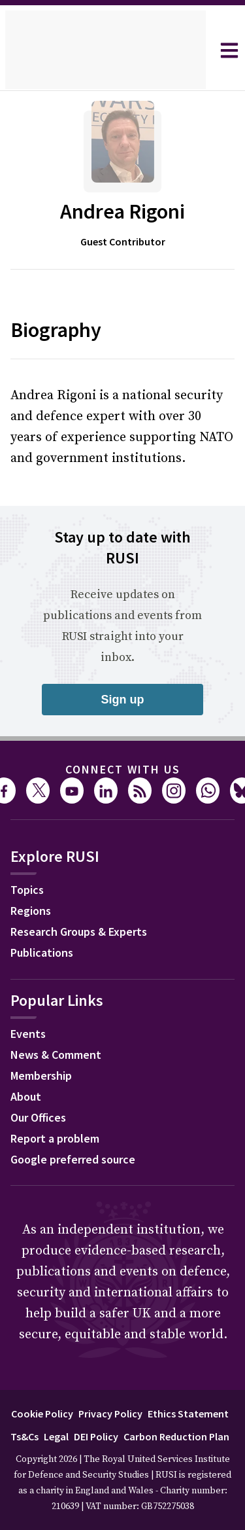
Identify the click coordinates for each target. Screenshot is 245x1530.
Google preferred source (72, 1159)
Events (28, 1033)
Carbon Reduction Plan (176, 1436)
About (25, 1096)
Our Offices (38, 1117)
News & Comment (55, 1054)
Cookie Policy (42, 1413)
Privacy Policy (110, 1413)
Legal (56, 1436)
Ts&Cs (24, 1436)
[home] (105, 50)
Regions (30, 910)
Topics (27, 889)
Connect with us (122, 769)
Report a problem (54, 1138)
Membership (41, 1075)
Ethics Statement (188, 1413)
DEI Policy (96, 1436)
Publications (41, 952)
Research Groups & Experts (78, 931)
